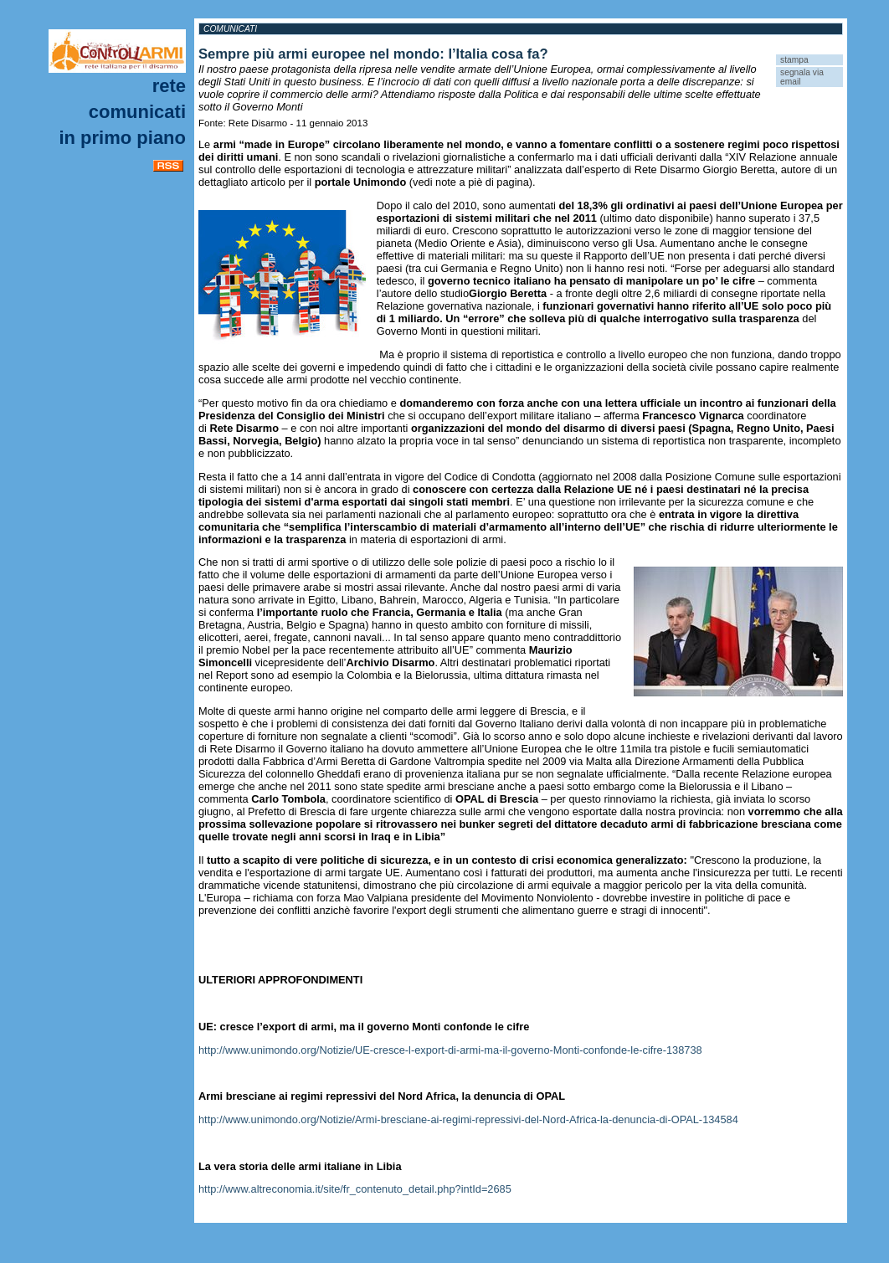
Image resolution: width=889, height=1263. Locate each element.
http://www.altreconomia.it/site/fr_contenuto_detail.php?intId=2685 (354, 1189)
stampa (794, 59)
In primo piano (122, 137)
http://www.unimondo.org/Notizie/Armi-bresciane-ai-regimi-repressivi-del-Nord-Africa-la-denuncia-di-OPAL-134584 (468, 1119)
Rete (169, 85)
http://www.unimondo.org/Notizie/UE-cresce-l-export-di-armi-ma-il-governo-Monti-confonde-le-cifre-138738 (450, 1050)
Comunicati (137, 111)
